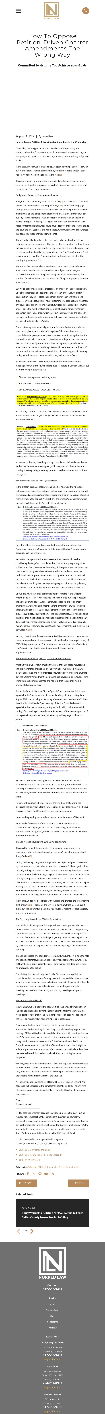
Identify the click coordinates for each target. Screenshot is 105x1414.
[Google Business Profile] (40, 1132)
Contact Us (52, 1280)
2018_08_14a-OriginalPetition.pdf (35, 1108)
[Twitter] (34, 1132)
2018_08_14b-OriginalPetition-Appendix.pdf (40, 1113)
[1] (60, 133)
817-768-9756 (52, 1366)
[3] (40, 219)
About (52, 1263)
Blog (52, 1275)
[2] (61, 160)
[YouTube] (46, 1132)
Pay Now (52, 1286)
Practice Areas (52, 1269)
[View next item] (32, 1190)
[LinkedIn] (52, 1132)
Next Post (79, 1142)
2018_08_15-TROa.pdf (29, 1119)
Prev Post (26, 1142)
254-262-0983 (52, 1342)
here (30, 588)
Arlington (32, 1126)
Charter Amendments (69, 1126)
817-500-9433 (52, 1248)
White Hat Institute (47, 1126)
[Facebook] (27, 1132)
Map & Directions (52, 1318)
